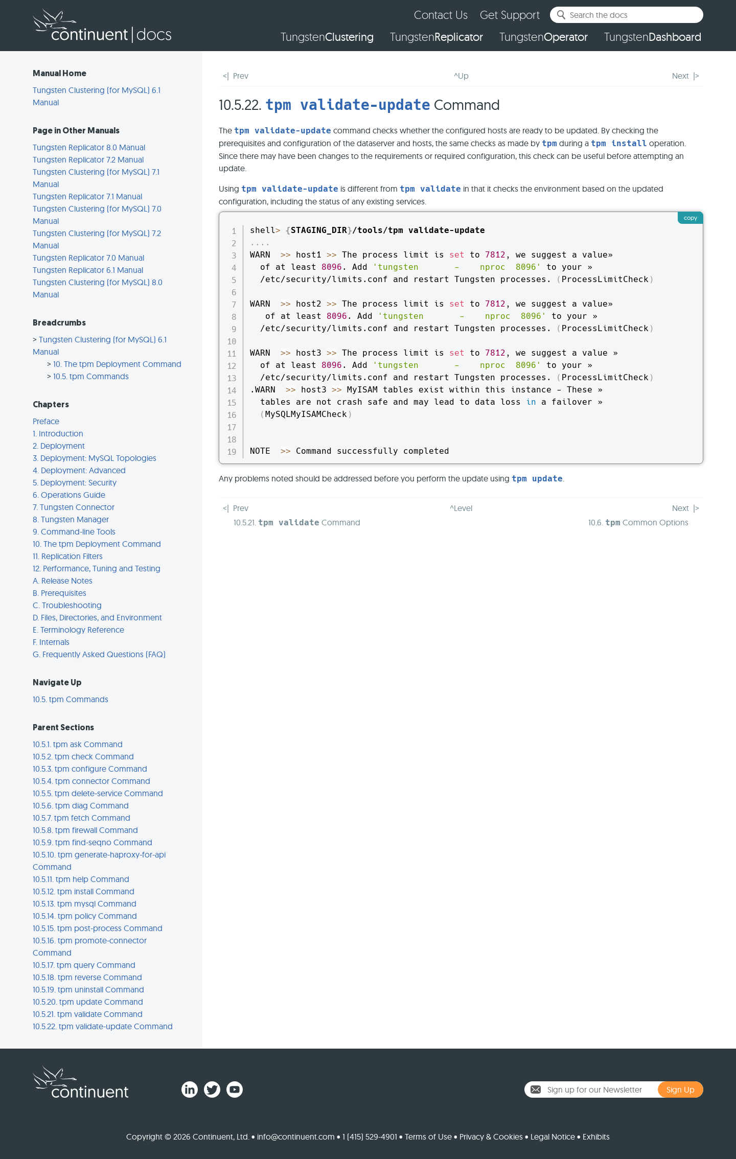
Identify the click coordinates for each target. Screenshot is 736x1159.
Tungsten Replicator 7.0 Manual (88, 257)
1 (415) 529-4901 (369, 1136)
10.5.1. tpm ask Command (78, 744)
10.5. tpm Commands (91, 376)
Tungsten (327, 37)
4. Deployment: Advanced (79, 470)
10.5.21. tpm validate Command (88, 1014)
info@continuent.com (296, 1136)
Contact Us (441, 14)
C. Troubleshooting (67, 605)
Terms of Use (428, 1136)
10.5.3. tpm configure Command (90, 768)
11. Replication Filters (68, 556)
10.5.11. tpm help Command (81, 879)
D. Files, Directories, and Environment (97, 617)
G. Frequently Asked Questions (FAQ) (99, 654)
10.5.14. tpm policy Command (85, 916)
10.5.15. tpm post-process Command (98, 928)
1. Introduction (58, 433)
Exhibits (596, 1136)
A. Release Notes (63, 580)
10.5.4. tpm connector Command (91, 781)
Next (680, 76)
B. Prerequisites (59, 593)
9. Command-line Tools (74, 531)
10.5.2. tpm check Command (83, 756)
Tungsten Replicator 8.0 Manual (89, 147)
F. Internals (51, 642)
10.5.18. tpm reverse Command (87, 977)
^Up (461, 76)
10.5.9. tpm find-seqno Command (92, 842)
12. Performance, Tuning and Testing (96, 568)
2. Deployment (59, 446)
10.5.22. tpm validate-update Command (103, 1026)
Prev (240, 76)
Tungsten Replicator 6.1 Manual (88, 270)
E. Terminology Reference (78, 629)
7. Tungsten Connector (73, 507)
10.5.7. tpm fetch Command (81, 818)
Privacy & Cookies (491, 1136)
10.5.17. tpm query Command (84, 965)
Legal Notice (553, 1136)
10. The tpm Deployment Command (117, 364)
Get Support (510, 14)
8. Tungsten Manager (71, 519)
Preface (46, 421)
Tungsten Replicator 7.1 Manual (87, 196)
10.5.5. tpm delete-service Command (98, 793)
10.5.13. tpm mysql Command (84, 903)
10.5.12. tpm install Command (83, 891)
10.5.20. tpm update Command (88, 1001)
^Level (461, 508)
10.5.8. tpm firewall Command (85, 830)
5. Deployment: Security (75, 482)
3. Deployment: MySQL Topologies (94, 458)
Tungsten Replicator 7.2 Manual (88, 159)
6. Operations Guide (69, 495)
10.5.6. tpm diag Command (81, 805)
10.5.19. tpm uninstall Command (88, 989)
